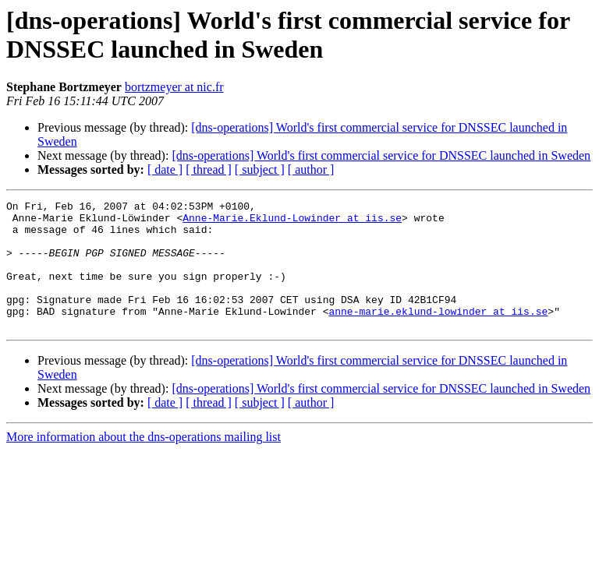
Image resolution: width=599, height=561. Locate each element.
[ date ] (165, 169)
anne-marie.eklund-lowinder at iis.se (438, 334)
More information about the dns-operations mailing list (143, 462)
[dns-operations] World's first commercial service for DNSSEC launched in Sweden (381, 155)
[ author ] (311, 169)
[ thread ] (209, 169)
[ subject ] (260, 169)
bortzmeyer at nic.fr (174, 87)
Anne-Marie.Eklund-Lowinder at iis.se (292, 222)
